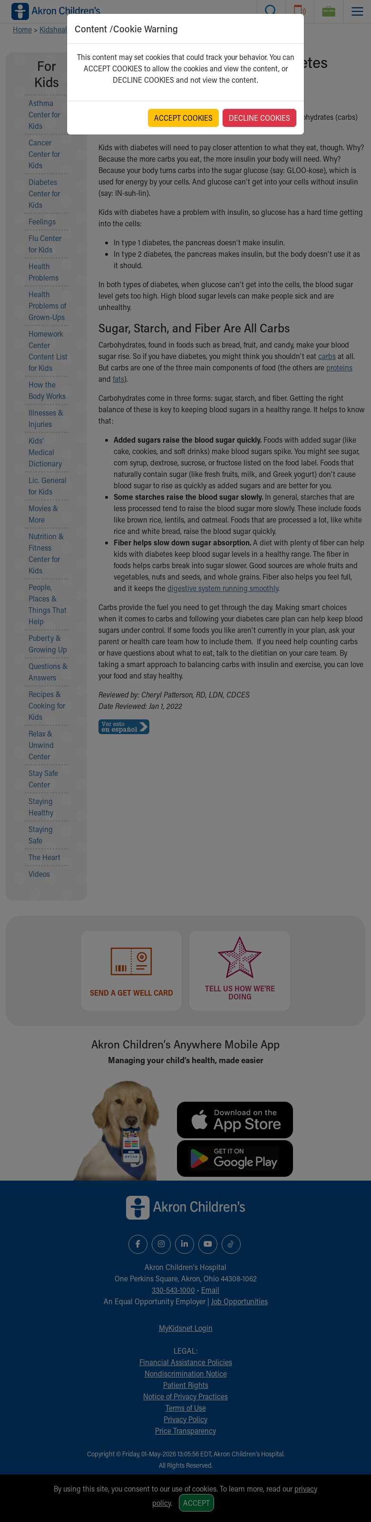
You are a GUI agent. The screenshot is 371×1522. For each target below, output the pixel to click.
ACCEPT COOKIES (183, 118)
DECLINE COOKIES (259, 118)
